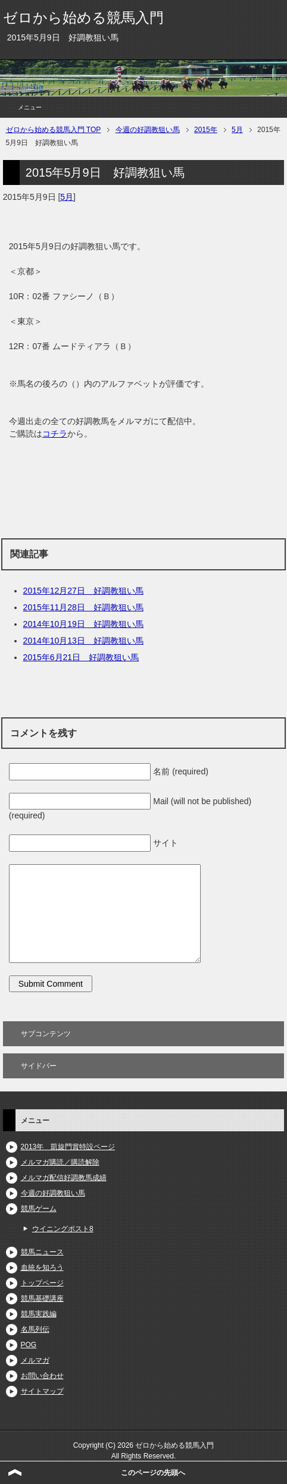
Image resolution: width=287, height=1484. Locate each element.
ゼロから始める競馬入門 (83, 18)
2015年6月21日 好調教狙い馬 (81, 657)
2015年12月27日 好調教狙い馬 (83, 590)
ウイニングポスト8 (62, 1229)
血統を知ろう (42, 1267)
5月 (66, 197)
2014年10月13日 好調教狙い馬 (83, 640)
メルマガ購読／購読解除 (60, 1162)
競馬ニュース (42, 1252)
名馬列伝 (35, 1329)
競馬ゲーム (39, 1208)
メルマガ (35, 1360)
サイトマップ (42, 1391)
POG (29, 1345)
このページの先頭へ (153, 1473)
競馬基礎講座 (42, 1298)
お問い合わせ (42, 1376)
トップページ (42, 1283)
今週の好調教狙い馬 (53, 1193)
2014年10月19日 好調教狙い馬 (83, 624)
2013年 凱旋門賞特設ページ (68, 1147)
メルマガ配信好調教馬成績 (64, 1178)
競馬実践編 (39, 1314)
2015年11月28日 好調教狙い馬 (83, 607)
